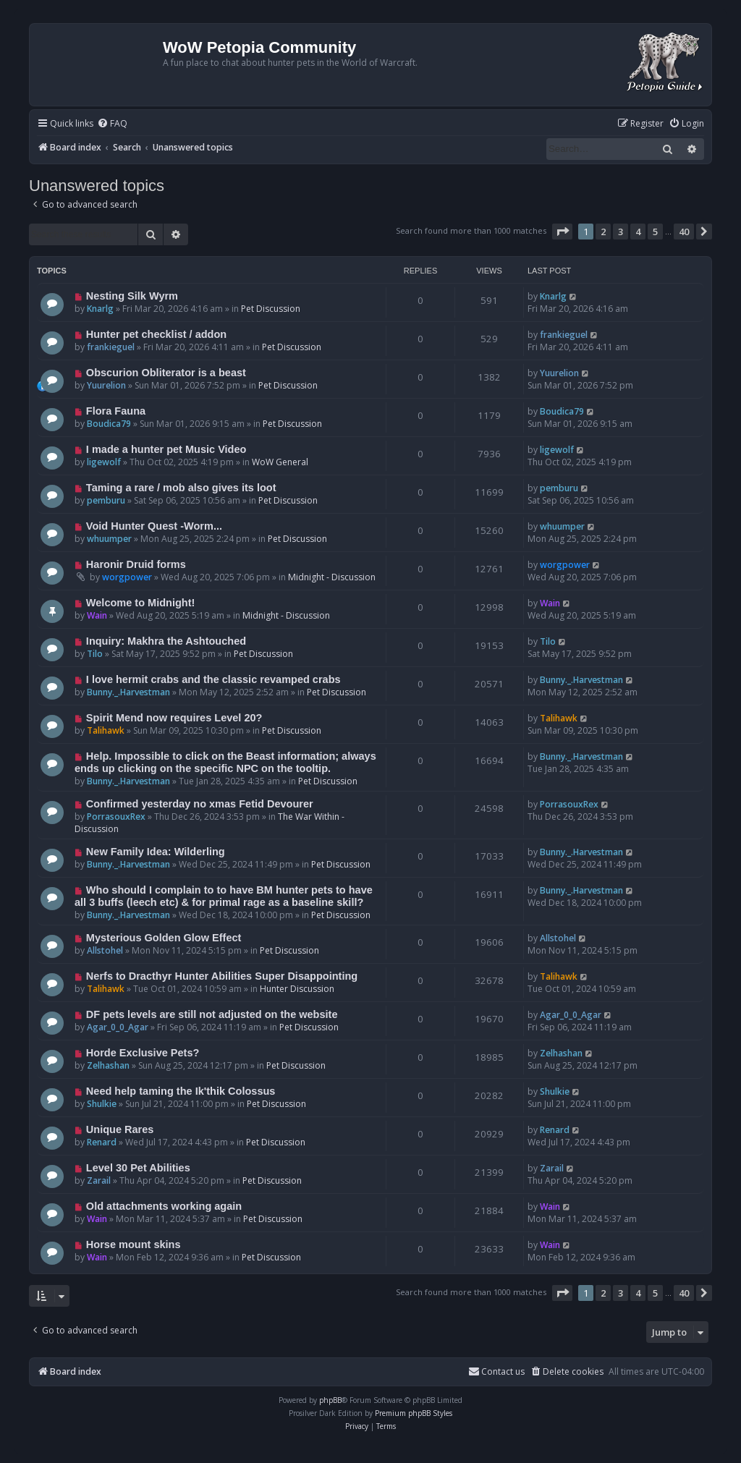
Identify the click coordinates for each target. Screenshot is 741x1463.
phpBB (330, 1400)
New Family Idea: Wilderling (155, 851)
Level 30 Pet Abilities (138, 1168)
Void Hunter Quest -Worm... (154, 526)
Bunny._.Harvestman (128, 692)
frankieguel (111, 347)
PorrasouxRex (116, 816)
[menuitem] (112, 124)
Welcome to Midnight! (140, 602)
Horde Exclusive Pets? (143, 1053)
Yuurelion (106, 385)
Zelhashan (108, 1065)
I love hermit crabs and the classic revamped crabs (213, 679)
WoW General (280, 462)
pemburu (106, 500)
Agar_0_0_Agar (117, 1027)
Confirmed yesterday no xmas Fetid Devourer (199, 804)
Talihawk (105, 730)
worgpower (127, 577)
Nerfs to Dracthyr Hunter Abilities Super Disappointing (221, 976)
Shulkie (102, 1104)
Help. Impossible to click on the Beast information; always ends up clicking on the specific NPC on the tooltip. (225, 762)
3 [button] (620, 231)
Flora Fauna (115, 411)
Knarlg (100, 308)
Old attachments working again (164, 1206)
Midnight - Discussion (332, 577)
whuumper (109, 539)
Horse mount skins (133, 1244)
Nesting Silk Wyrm (132, 296)
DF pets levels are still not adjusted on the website (212, 1014)
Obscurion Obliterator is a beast (166, 372)
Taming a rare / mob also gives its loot (181, 487)
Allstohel (105, 950)
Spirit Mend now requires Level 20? (174, 718)
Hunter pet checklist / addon (156, 334)
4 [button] (637, 231)
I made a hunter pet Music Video (166, 449)
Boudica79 (109, 423)
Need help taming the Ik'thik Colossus (181, 1091)
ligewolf (104, 462)
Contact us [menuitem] (496, 1371)
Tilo (95, 654)
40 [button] (684, 231)
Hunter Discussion (297, 989)
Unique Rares (120, 1129)
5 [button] (655, 231)
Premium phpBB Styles (413, 1413)
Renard (102, 1142)
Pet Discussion (270, 308)
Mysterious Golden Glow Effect (164, 937)
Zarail (99, 1180)
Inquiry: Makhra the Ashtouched (166, 641)
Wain (97, 615)
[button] (562, 231)
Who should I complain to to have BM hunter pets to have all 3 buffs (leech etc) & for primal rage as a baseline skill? (224, 896)
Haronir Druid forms (136, 564)
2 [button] (603, 231)
